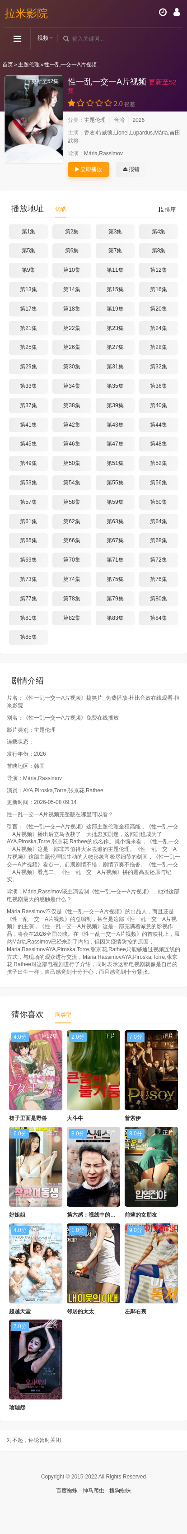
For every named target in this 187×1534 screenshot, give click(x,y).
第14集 (71, 289)
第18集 (71, 309)
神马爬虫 (93, 1491)
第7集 (115, 250)
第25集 (28, 347)
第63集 (115, 521)
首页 (7, 64)
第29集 (28, 366)
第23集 (115, 328)
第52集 (158, 463)
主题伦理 (29, 64)
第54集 (71, 482)
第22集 (71, 328)
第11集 (115, 270)
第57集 (28, 502)
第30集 (71, 366)
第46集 (71, 444)
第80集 (158, 598)
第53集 (28, 482)
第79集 (115, 598)
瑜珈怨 (17, 1407)
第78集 (71, 598)
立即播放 (88, 169)
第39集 (115, 405)
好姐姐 (17, 1215)
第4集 (159, 231)
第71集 (115, 560)
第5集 (29, 250)
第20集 (158, 309)
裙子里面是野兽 (28, 1118)
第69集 (28, 560)
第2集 (72, 231)
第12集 (158, 270)
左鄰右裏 (135, 1311)
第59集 (115, 502)
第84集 (158, 618)
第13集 (28, 289)
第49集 (28, 463)
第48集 (158, 444)
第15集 (115, 289)
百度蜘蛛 (67, 1491)
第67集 (115, 540)
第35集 (115, 386)
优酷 (60, 209)
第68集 (158, 540)
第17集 (28, 309)
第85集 (28, 637)
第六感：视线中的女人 (94, 1215)
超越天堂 (20, 1311)
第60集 (158, 502)
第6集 (72, 250)
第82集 (71, 618)
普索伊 (133, 1118)
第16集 (158, 289)
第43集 (115, 425)
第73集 (28, 579)
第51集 (115, 463)
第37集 (28, 405)
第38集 (71, 405)
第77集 (28, 598)
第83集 (115, 618)
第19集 (115, 309)
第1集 (29, 231)
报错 (131, 169)
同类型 (63, 1015)
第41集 (28, 425)
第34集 (71, 386)
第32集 (158, 366)
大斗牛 (75, 1118)
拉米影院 (26, 13)
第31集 (115, 366)
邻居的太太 (80, 1311)
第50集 (71, 463)
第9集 (29, 270)
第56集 (158, 482)
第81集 (28, 618)
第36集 (158, 386)
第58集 (71, 502)
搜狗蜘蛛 (120, 1491)
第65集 (28, 540)
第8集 (159, 250)
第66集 (71, 540)
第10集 (71, 270)
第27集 (115, 347)
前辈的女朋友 (141, 1215)
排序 (167, 209)
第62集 (71, 521)
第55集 (115, 482)
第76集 (158, 579)
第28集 (158, 347)
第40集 (158, 405)
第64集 (158, 521)
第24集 (158, 328)
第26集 (71, 347)
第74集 (71, 579)
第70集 (71, 560)
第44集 (158, 425)
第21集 (28, 328)
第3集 (115, 231)
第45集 (28, 444)
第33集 (28, 386)
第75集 (115, 579)
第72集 (158, 560)
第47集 (115, 444)
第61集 (28, 521)
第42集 (71, 425)
